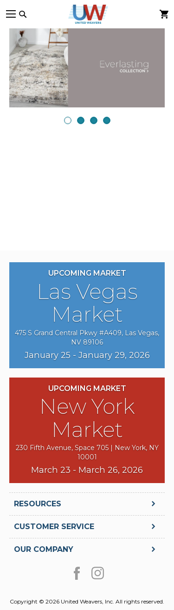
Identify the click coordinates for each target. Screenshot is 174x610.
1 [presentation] (67, 120)
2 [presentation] (80, 120)
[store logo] (87, 14)
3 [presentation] (93, 120)
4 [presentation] (106, 120)
